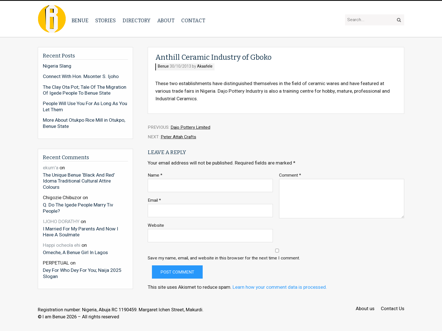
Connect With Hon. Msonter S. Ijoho (81, 77)
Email (154, 200)
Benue (80, 20)
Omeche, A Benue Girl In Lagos (75, 252)
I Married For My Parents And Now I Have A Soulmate (80, 231)
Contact (193, 20)
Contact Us (392, 308)
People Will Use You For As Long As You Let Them (85, 107)
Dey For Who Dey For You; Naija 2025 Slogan (82, 273)
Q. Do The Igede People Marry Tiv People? (78, 207)
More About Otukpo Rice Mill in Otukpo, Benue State (84, 123)
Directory (137, 20)
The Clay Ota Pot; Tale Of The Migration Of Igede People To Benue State (84, 90)
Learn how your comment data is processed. (280, 287)
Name (155, 175)
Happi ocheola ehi (61, 245)
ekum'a (50, 167)
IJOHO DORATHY (61, 221)
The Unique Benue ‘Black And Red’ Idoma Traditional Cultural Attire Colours (79, 181)
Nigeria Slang (57, 66)
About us (365, 308)
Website (156, 225)
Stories (105, 20)
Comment (290, 175)
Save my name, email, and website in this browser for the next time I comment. (224, 258)
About (165, 20)
